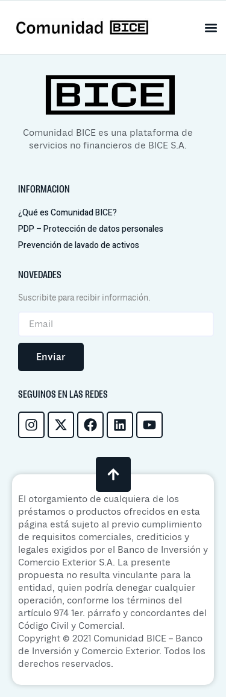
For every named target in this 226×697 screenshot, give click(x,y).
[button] (211, 27)
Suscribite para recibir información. (84, 298)
